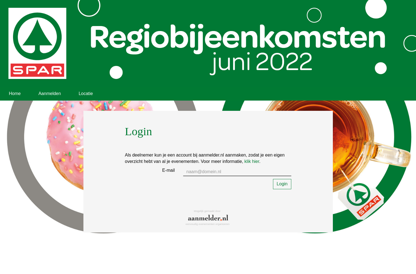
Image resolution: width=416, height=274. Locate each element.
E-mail (168, 170)
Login (282, 183)
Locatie (86, 93)
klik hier (251, 161)
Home (15, 93)
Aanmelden (50, 93)
